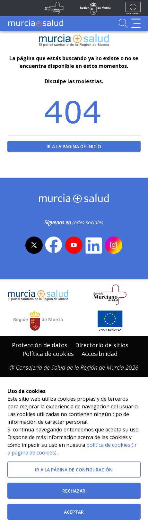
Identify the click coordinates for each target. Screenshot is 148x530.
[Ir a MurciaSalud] (35, 23)
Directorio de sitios (101, 345)
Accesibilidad (100, 353)
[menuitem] (39, 345)
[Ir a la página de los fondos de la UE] (133, 8)
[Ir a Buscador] (123, 23)
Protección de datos (39, 345)
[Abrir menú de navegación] (136, 23)
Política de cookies (48, 353)
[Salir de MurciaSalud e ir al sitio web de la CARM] (38, 320)
